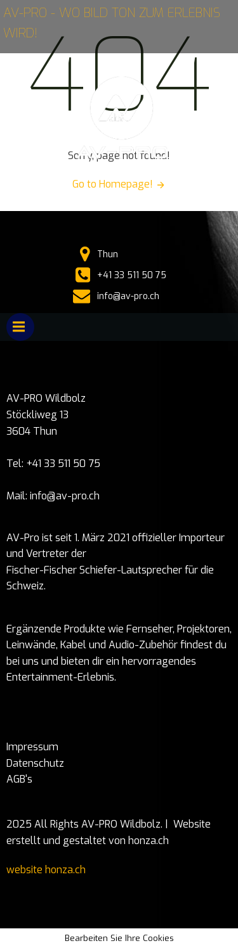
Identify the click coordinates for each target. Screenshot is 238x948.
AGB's (19, 779)
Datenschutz (35, 763)
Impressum (32, 746)
